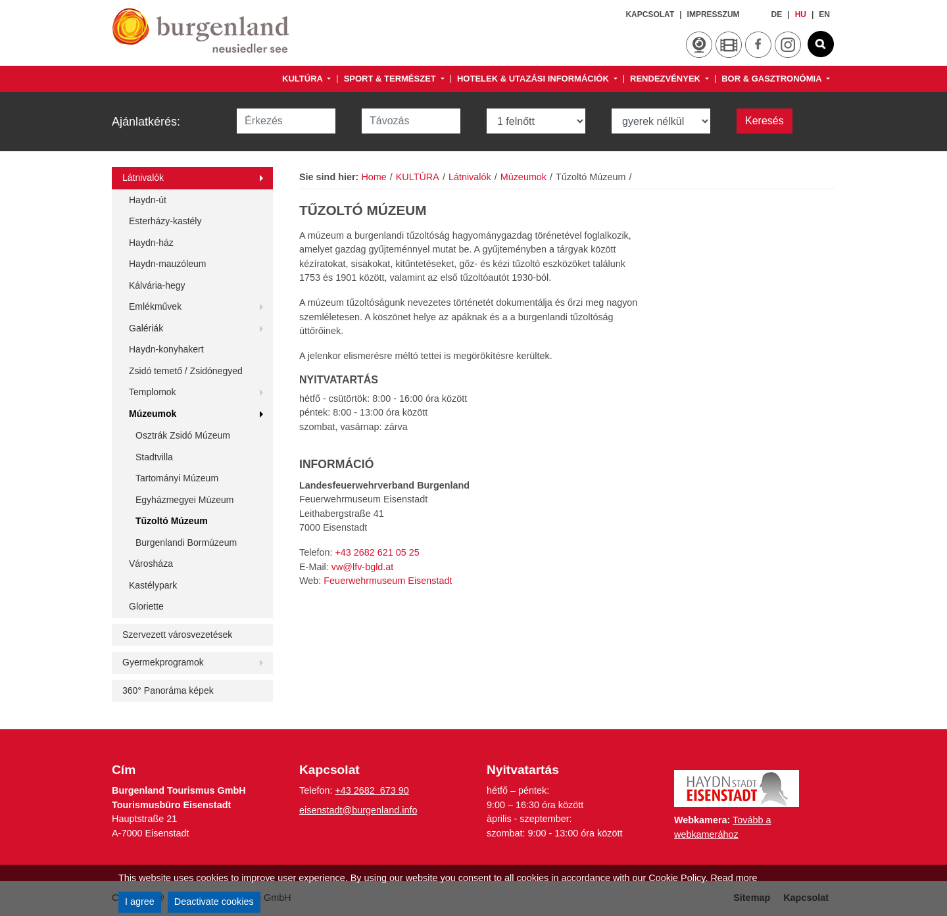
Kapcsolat (649, 14)
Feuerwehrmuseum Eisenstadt (388, 580)
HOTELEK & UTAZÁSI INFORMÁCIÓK (534, 79)
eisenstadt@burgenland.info (358, 810)
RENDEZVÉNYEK (666, 79)
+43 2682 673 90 (371, 790)
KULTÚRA (303, 79)
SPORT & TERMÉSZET (390, 79)
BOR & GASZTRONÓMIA (772, 79)
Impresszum (713, 14)
